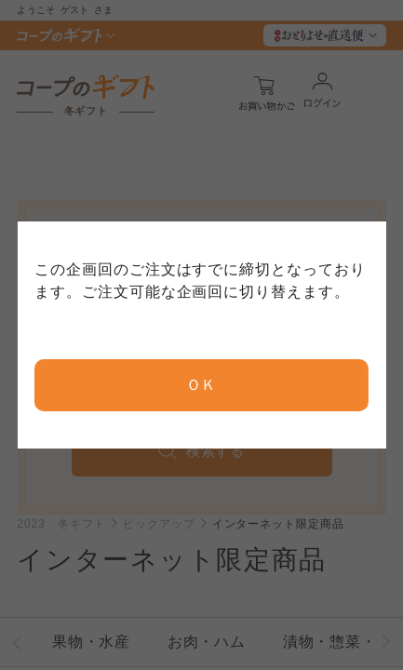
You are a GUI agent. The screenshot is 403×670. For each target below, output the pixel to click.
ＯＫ (202, 385)
